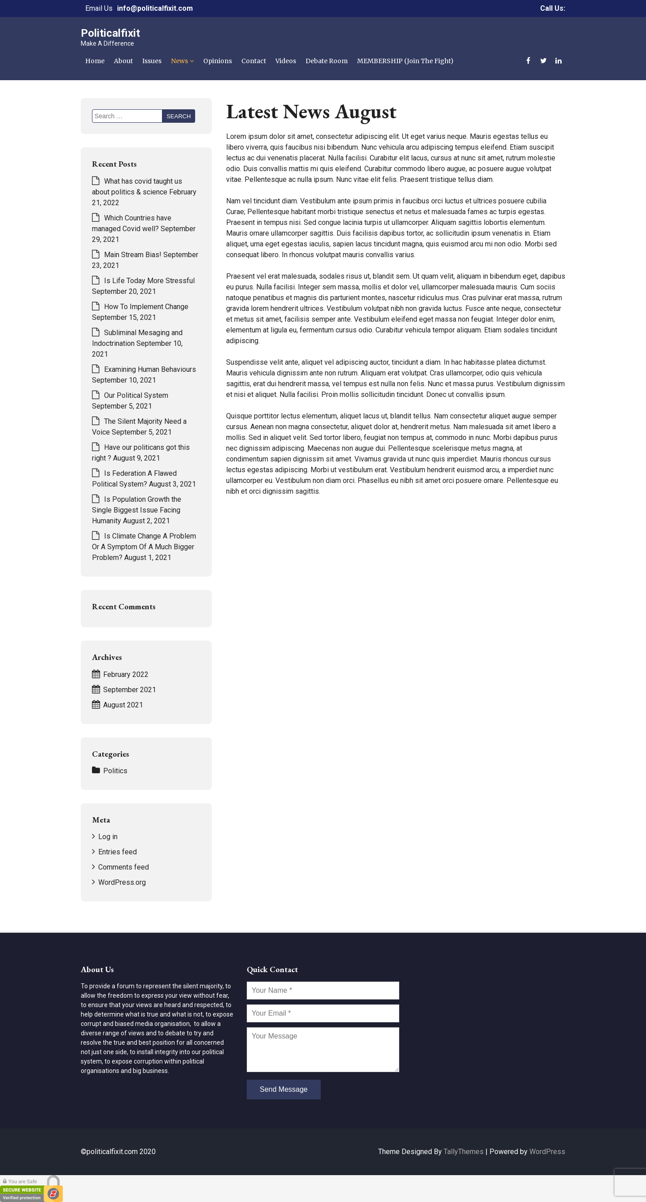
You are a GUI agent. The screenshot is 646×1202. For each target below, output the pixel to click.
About (123, 61)
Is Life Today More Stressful (149, 280)
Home (95, 61)
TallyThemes (464, 1151)
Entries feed (117, 852)
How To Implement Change (146, 306)
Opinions (217, 61)
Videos (285, 61)
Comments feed (123, 867)
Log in (108, 836)
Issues (152, 61)
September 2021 (129, 689)
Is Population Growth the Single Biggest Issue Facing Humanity (136, 510)
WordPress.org (122, 882)
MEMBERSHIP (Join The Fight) (405, 61)
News (179, 61)
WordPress (547, 1151)
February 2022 (125, 674)
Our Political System (136, 395)
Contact (253, 61)
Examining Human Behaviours (150, 369)
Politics (115, 771)
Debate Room (327, 61)
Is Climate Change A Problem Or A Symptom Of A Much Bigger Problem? (144, 547)
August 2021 (123, 705)
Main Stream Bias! (133, 254)
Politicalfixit (110, 33)
